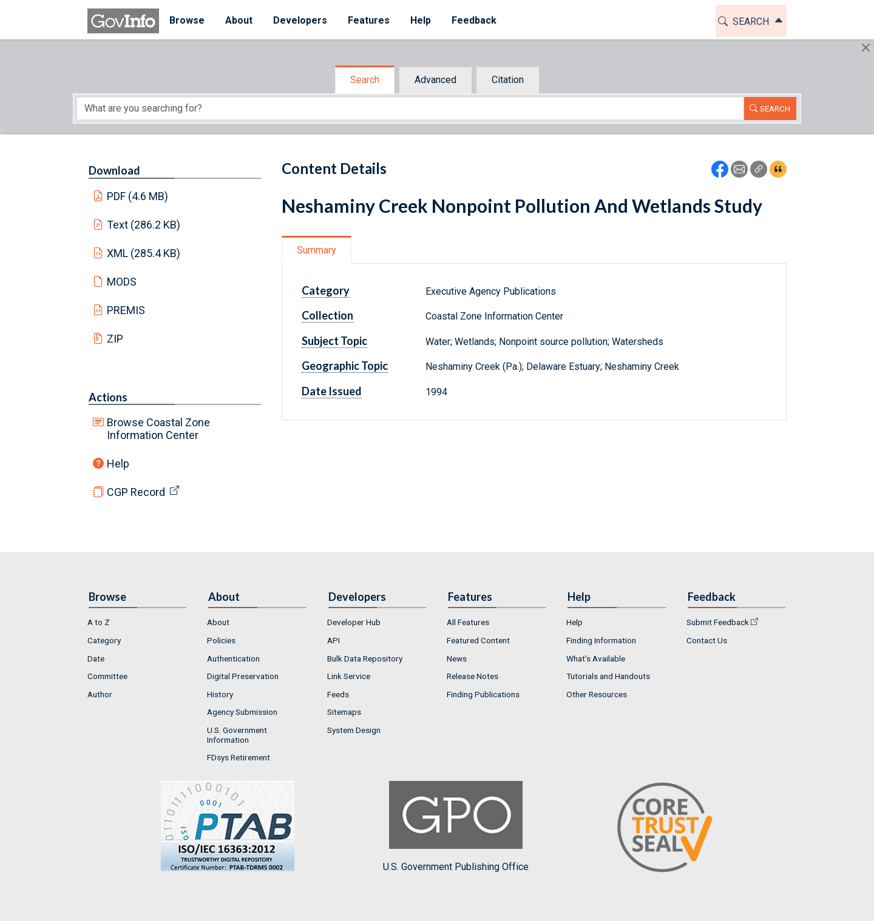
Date (95, 658)
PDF (138, 196)
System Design (354, 730)
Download (114, 170)
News (457, 658)
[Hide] (866, 47)
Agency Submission (242, 712)
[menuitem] (187, 21)
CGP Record (136, 492)
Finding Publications (483, 694)
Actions (108, 397)
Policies (221, 640)
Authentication (233, 658)
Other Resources (596, 694)
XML (144, 253)
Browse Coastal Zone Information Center (158, 428)
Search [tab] (364, 79)
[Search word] (410, 108)
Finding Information (601, 640)
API (333, 640)
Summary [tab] (316, 250)
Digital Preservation (243, 676)
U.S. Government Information (237, 735)
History (220, 694)
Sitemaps (344, 712)
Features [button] (369, 20)
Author (99, 694)
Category (326, 290)
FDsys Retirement (238, 757)
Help (118, 463)
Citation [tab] (508, 79)
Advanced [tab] (435, 79)
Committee (107, 676)
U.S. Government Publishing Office (456, 826)
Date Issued (332, 391)
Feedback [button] (474, 20)
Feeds (338, 694)
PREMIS (126, 310)
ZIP (115, 338)
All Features (468, 622)
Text (144, 224)
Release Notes (472, 676)
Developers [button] (300, 20)
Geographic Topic (345, 365)
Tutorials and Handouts (608, 676)
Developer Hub (354, 622)
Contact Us (706, 640)
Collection (327, 315)
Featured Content (478, 640)
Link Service (348, 676)
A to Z (98, 622)
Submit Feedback (717, 622)
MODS (122, 281)
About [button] (238, 20)
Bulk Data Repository (364, 658)
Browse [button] (187, 20)
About (218, 622)
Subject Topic (334, 340)
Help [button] (420, 20)
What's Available (595, 658)
